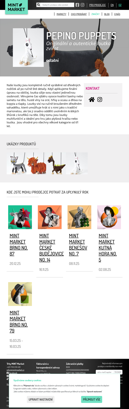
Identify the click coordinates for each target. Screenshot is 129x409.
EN (112, 5)
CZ (120, 5)
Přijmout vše (91, 399)
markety (61, 14)
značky (95, 14)
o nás (117, 14)
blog (107, 14)
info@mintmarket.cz (15, 370)
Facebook (12, 373)
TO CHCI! (118, 372)
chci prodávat (79, 14)
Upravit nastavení (41, 399)
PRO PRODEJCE (97, 5)
